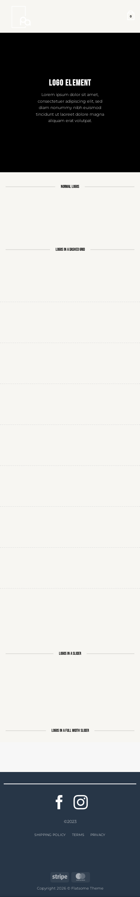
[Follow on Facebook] (59, 803)
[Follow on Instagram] (81, 803)
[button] (130, 16)
